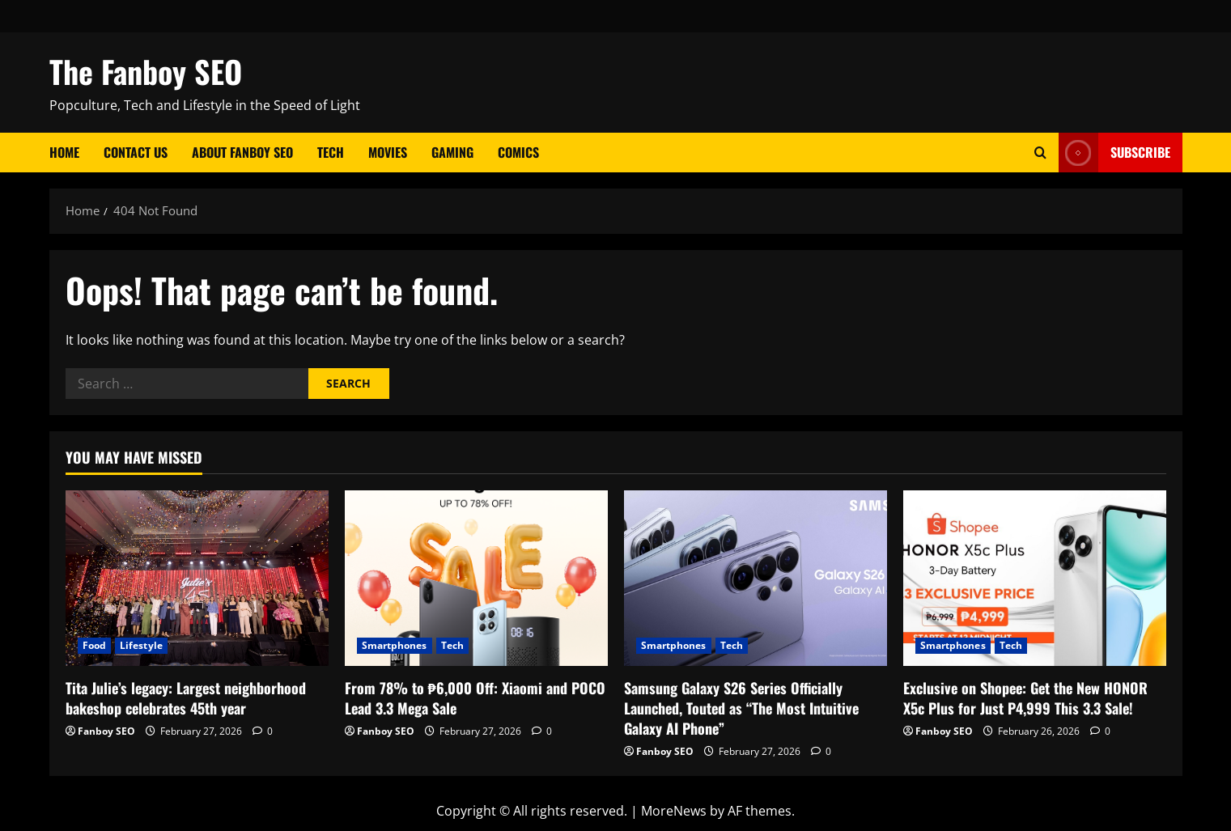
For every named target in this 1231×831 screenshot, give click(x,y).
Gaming (452, 152)
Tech (330, 152)
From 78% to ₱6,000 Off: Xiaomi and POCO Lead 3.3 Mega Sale (475, 698)
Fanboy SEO (106, 731)
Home (64, 152)
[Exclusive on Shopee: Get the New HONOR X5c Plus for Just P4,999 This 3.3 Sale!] (1034, 578)
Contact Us (136, 152)
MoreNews (674, 811)
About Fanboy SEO (242, 152)
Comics (518, 152)
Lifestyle (141, 645)
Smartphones (394, 645)
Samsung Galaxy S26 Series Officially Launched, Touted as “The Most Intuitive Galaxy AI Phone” (741, 708)
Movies (387, 152)
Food (94, 645)
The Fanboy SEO (145, 71)
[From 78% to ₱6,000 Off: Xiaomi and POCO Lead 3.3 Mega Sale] (476, 578)
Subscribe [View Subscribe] (1114, 152)
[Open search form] (1040, 152)
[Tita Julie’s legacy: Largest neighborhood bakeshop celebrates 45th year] (197, 578)
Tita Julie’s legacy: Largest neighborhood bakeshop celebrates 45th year (186, 698)
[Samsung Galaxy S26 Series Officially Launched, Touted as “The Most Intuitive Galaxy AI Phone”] (755, 578)
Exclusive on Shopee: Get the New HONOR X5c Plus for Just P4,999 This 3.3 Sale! (1025, 698)
